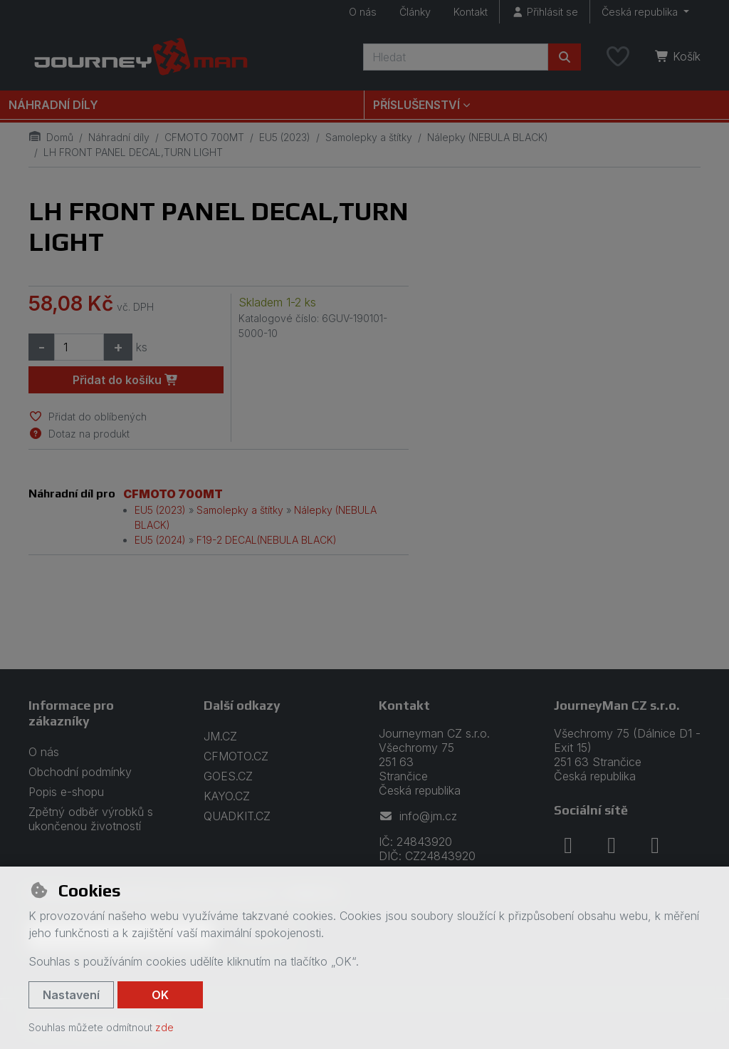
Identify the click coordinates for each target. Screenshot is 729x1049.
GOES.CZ (228, 776)
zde (164, 1027)
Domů (50, 137)
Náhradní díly (53, 105)
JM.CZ (220, 736)
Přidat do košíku (126, 380)
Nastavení (71, 995)
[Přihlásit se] (544, 12)
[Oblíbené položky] (618, 57)
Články (415, 12)
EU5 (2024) (160, 540)
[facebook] (568, 845)
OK (160, 995)
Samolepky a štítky (368, 137)
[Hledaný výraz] (455, 57)
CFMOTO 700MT (204, 137)
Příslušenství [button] (416, 105)
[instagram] (611, 845)
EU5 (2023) (284, 137)
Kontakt (470, 12)
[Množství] (79, 347)
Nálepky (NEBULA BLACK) (487, 137)
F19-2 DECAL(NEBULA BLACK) (266, 540)
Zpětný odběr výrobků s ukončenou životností (90, 819)
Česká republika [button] (641, 12)
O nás (363, 12)
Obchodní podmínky (80, 772)
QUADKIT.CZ (237, 816)
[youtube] (655, 845)
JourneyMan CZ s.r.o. (617, 705)
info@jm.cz (418, 816)
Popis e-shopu (66, 792)
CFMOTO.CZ (236, 756)
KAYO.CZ (227, 796)
